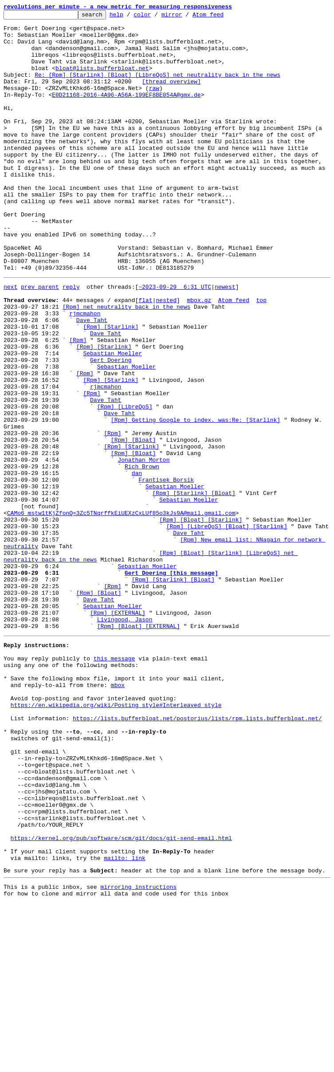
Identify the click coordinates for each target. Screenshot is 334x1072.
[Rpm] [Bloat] (133, 523)
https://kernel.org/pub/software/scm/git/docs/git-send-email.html (121, 999)
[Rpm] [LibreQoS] (125, 483)
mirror (185, 17)
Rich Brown (142, 555)
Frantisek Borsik (166, 571)
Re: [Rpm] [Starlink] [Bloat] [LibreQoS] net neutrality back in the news (157, 88)
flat (145, 356)
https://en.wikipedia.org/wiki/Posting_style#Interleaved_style (116, 839)
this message (114, 783)
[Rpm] (77, 404)
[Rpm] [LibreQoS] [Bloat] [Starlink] (226, 627)
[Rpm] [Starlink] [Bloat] (193, 587)
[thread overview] (171, 96)
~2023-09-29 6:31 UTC (174, 340)
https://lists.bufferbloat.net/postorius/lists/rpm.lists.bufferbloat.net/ (197, 855)
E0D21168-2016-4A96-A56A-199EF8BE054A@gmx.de (126, 112)
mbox (118, 815)
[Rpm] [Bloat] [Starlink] (200, 619)
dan (137, 563)
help (130, 17)
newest (225, 340)
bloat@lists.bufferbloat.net (102, 80)
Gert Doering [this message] (171, 683)
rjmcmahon (84, 372)
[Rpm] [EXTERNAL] (117, 731)
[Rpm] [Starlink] (110, 388)
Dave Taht (91, 380)
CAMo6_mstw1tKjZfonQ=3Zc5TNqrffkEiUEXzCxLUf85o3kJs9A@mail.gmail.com (121, 611)
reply (71, 340)
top (261, 356)
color (156, 17)
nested (166, 356)
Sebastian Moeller (112, 420)
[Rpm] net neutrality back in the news (127, 364)
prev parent (40, 340)
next (10, 340)
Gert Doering (111, 428)
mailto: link (124, 1023)
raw (154, 104)
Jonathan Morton (143, 547)
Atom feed (221, 17)
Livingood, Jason (125, 739)
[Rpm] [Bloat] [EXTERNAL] (138, 747)
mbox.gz (199, 356)
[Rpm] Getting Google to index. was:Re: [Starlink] (195, 499)
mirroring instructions (138, 1054)
